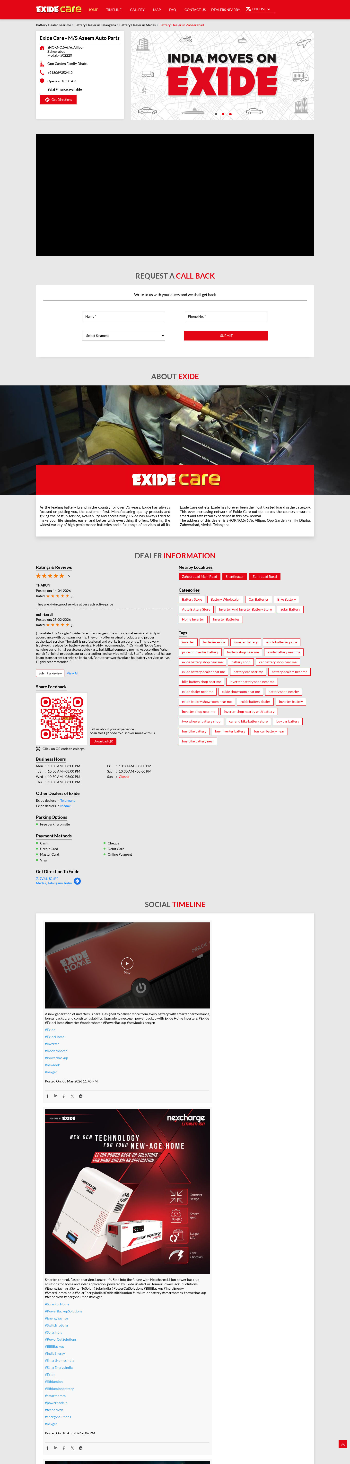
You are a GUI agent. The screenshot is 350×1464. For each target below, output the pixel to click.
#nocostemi (143, 1353)
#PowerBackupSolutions (153, 1058)
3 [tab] (230, 113)
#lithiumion (143, 1128)
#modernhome (56, 1020)
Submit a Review (50, 673)
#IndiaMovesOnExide (240, 1055)
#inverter (52, 1013)
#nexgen (51, 1041)
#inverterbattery (146, 1339)
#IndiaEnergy (144, 1100)
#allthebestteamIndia (61, 1336)
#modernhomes (236, 1370)
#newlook (52, 1034)
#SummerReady (146, 1381)
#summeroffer (145, 1360)
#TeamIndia (232, 1033)
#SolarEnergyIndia (148, 1114)
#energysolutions (147, 1163)
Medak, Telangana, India (54, 883)
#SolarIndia (143, 1079)
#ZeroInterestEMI (147, 1388)
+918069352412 (60, 72)
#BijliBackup (144, 1093)
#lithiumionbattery (148, 1135)
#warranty (142, 1346)
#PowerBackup (56, 1027)
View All (72, 673)
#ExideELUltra (234, 1335)
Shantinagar (235, 577)
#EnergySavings (146, 1065)
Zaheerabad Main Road (199, 577)
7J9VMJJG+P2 (47, 879)
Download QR (103, 741)
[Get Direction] (77, 884)
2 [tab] (222, 113)
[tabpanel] (222, 75)
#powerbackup (145, 1149)
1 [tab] (215, 113)
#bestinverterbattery (239, 1363)
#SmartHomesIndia (149, 1107)
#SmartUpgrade (146, 1395)
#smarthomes (144, 1142)
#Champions (233, 1040)
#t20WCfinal (54, 1343)
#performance (234, 1349)
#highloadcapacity (238, 1377)
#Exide (50, 999)
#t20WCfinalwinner (239, 1062)
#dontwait (142, 1367)
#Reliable (231, 1356)
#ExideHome (54, 1006)
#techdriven (143, 1156)
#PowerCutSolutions (150, 1086)
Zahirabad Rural (265, 577)
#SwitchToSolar (146, 1072)
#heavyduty (232, 1342)
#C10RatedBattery (238, 1384)
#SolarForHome (146, 1051)
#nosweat (141, 1374)
